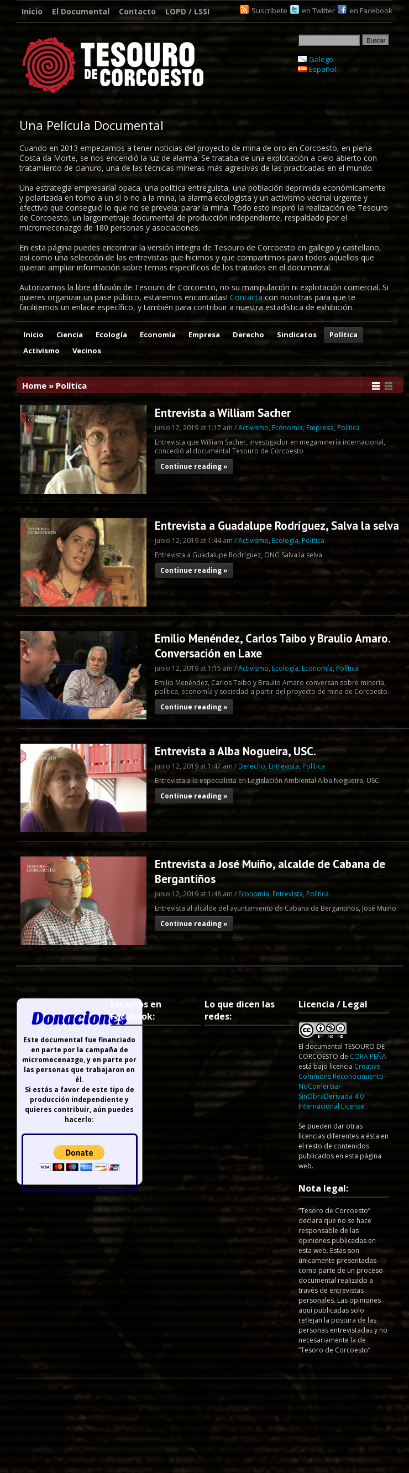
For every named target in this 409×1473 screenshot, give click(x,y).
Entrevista (284, 766)
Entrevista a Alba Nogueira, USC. (235, 751)
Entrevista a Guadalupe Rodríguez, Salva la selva (277, 525)
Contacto (137, 11)
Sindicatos (297, 334)
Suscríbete (269, 10)
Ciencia (69, 334)
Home (34, 385)
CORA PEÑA (368, 1056)
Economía (158, 334)
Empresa (204, 334)
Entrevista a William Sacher (223, 412)
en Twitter (318, 10)
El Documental (80, 11)
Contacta (246, 297)
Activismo (41, 351)
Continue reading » (194, 466)
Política (343, 334)
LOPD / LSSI (187, 11)
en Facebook (370, 10)
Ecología (111, 334)
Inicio (32, 11)
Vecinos (86, 351)
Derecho (248, 334)
